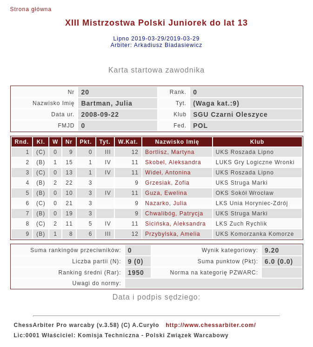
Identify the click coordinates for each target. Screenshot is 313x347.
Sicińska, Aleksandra (175, 223)
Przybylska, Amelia (172, 234)
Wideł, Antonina (168, 172)
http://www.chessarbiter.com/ (211, 325)
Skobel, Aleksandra (173, 162)
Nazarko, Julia (166, 203)
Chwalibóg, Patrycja (174, 213)
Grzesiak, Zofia (167, 183)
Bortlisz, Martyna (169, 152)
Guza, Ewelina (166, 193)
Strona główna (31, 9)
